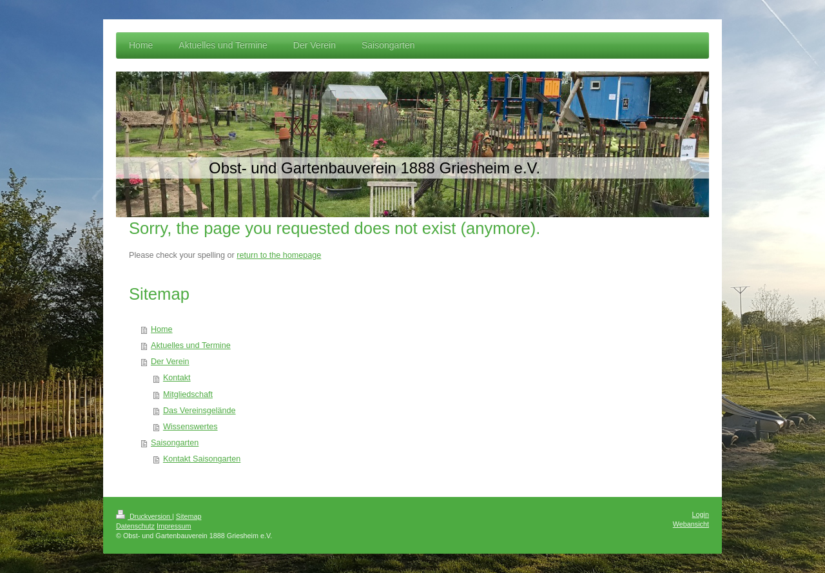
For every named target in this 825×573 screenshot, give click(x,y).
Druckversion (144, 516)
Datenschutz (135, 526)
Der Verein (170, 361)
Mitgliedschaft (188, 394)
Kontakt (177, 377)
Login (700, 514)
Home (162, 329)
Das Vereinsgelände (199, 410)
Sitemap (189, 516)
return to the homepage (279, 255)
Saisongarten (175, 442)
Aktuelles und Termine (191, 345)
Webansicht (691, 524)
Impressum (174, 526)
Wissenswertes (190, 426)
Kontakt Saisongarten (201, 458)
